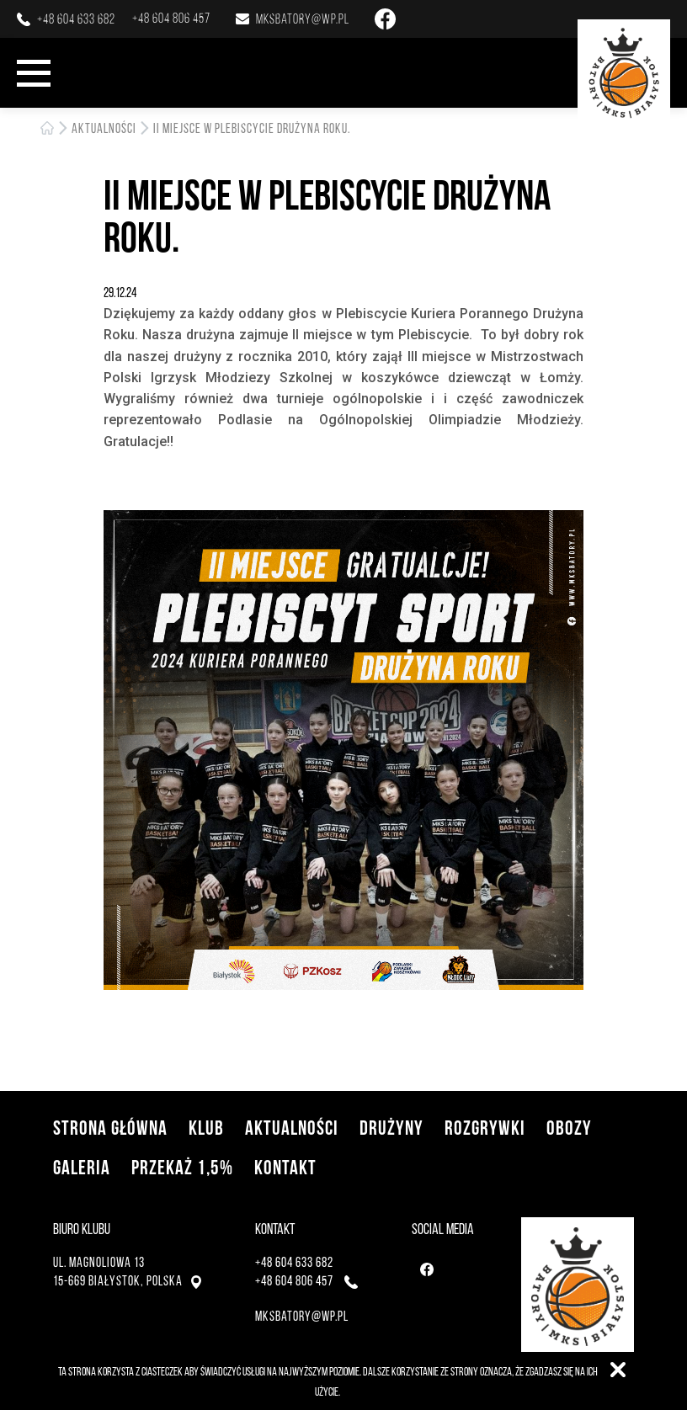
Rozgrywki (485, 1127)
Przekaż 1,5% (182, 1167)
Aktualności (104, 128)
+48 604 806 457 (171, 18)
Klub (206, 1127)
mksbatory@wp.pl (302, 19)
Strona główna (110, 1127)
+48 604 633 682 (76, 19)
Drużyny (391, 1127)
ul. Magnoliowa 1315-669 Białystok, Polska (127, 1272)
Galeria (81, 1167)
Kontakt (285, 1167)
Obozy (569, 1127)
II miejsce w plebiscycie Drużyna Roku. (251, 128)
